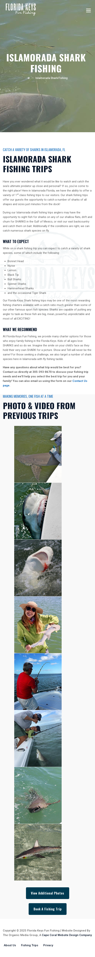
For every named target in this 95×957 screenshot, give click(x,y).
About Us (10, 945)
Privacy (48, 945)
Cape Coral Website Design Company (67, 935)
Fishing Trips (29, 945)
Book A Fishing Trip (48, 909)
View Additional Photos (47, 893)
